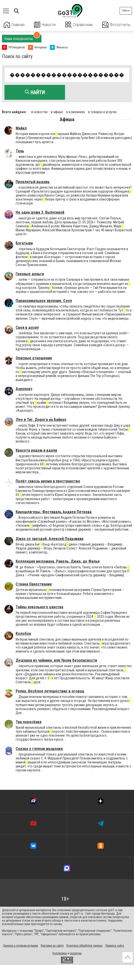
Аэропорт (24, 388)
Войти (125, 10)
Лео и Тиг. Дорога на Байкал (41, 419)
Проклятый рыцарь (33, 181)
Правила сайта (114, 945)
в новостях (39, 112)
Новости (45, 25)
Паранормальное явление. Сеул (44, 300)
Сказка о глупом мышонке (39, 748)
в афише (57, 112)
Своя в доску (27, 327)
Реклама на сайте (52, 945)
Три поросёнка (28, 721)
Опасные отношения (34, 358)
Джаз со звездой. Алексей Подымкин (49, 538)
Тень (20, 150)
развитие (76, 953)
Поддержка (59, 953)
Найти (35, 92)
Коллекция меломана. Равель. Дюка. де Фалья (58, 561)
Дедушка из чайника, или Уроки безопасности (56, 660)
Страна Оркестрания (34, 584)
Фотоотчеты (116, 25)
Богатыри (24, 243)
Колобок (23, 633)
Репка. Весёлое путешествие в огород (50, 691)
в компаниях (75, 112)
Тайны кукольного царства (39, 606)
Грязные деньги (30, 273)
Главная (14, 25)
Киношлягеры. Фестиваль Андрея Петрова (54, 511)
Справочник (79, 25)
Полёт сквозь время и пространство (48, 481)
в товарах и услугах (102, 112)
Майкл (21, 128)
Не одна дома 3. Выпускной (40, 212)
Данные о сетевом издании (20, 945)
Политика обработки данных (84, 945)
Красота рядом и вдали (36, 450)
